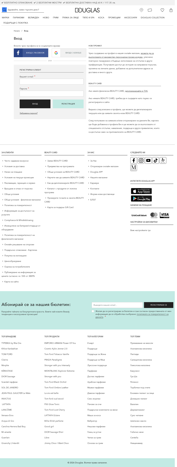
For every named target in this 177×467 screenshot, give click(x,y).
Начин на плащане (13, 172)
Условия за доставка (14, 166)
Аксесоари (130, 17)
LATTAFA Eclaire (52, 415)
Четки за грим (94, 437)
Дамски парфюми (96, 393)
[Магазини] (141, 10)
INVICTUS (6, 398)
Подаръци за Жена (96, 354)
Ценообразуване (12, 261)
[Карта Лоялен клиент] (150, 10)
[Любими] (162, 10)
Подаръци (92, 348)
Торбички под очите (140, 387)
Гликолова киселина (140, 365)
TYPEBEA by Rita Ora (11, 343)
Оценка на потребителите (17, 266)
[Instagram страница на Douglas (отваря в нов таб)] (141, 160)
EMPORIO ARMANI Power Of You (60, 343)
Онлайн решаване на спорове (19, 244)
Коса (101, 17)
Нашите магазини (98, 177)
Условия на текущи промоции (19, 177)
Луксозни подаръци (97, 365)
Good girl (49, 426)
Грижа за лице (70, 17)
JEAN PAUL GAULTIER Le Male (15, 393)
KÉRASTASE (7, 371)
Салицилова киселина (141, 359)
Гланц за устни (94, 432)
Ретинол (134, 382)
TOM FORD (6, 354)
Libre (46, 437)
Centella (134, 437)
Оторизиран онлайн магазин (104, 166)
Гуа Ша (133, 376)
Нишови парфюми (96, 426)
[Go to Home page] (87, 10)
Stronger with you (52, 376)
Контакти (94, 188)
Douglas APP (96, 172)
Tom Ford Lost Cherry (54, 409)
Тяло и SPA (88, 17)
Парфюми (18, 17)
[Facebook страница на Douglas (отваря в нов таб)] (133, 160)
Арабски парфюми (96, 382)
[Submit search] (4, 9)
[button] (31, 52)
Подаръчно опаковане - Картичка (20, 250)
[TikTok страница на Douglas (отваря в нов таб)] (155, 160)
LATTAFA (6, 404)
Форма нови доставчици (102, 194)
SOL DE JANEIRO (9, 387)
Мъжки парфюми (95, 387)
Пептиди (134, 354)
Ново (46, 17)
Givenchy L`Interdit (10, 443)
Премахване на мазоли (141, 343)
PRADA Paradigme (53, 359)
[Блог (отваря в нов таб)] (163, 160)
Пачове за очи (94, 404)
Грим (55, 17)
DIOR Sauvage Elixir (53, 432)
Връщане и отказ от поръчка (18, 188)
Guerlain (5, 437)
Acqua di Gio (7, 421)
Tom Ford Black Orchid (55, 382)
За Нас (93, 160)
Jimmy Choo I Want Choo (56, 443)
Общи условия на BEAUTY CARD (63, 172)
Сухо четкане (136, 415)
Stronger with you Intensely (57, 365)
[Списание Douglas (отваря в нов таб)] (133, 167)
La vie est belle (51, 393)
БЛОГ (93, 199)
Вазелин (134, 404)
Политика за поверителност (18, 205)
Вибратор (92, 421)
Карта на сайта (11, 281)
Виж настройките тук (140, 230)
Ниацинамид (136, 443)
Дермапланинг (137, 409)
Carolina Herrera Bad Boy (13, 426)
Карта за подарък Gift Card (60, 207)
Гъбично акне (137, 432)
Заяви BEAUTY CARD (57, 160)
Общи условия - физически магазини (22, 199)
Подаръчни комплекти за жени (102, 409)
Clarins (4, 359)
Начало (17, 31)
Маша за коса (94, 415)
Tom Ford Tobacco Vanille (56, 354)
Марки (5, 17)
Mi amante (6, 432)
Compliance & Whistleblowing (18, 220)
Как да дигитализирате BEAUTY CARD (65, 183)
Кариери (94, 183)
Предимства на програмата (60, 166)
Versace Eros (7, 415)
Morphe (5, 365)
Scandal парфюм (9, 382)
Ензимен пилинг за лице (142, 393)
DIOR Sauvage (8, 376)
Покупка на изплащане (15, 255)
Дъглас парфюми (95, 376)
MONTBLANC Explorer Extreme (59, 371)
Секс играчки (93, 398)
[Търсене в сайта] (22, 10)
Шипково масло (138, 421)
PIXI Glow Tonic (51, 404)
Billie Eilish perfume (53, 421)
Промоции (114, 17)
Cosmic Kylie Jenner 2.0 (55, 348)
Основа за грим (95, 443)
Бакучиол (134, 371)
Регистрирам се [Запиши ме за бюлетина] (158, 305)
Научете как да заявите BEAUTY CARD (65, 177)
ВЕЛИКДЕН (33, 17)
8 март (90, 343)
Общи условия (11, 194)
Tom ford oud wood (53, 398)
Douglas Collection (153, 17)
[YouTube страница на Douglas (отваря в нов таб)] (148, 160)
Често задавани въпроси (16, 160)
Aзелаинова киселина (141, 348)
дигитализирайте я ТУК (136, 91)
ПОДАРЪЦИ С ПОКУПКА (15, 23)
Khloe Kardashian (9, 348)
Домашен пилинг (138, 398)
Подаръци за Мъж (96, 359)
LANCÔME (6, 409)
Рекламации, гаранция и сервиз (19, 183)
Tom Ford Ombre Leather (56, 387)
